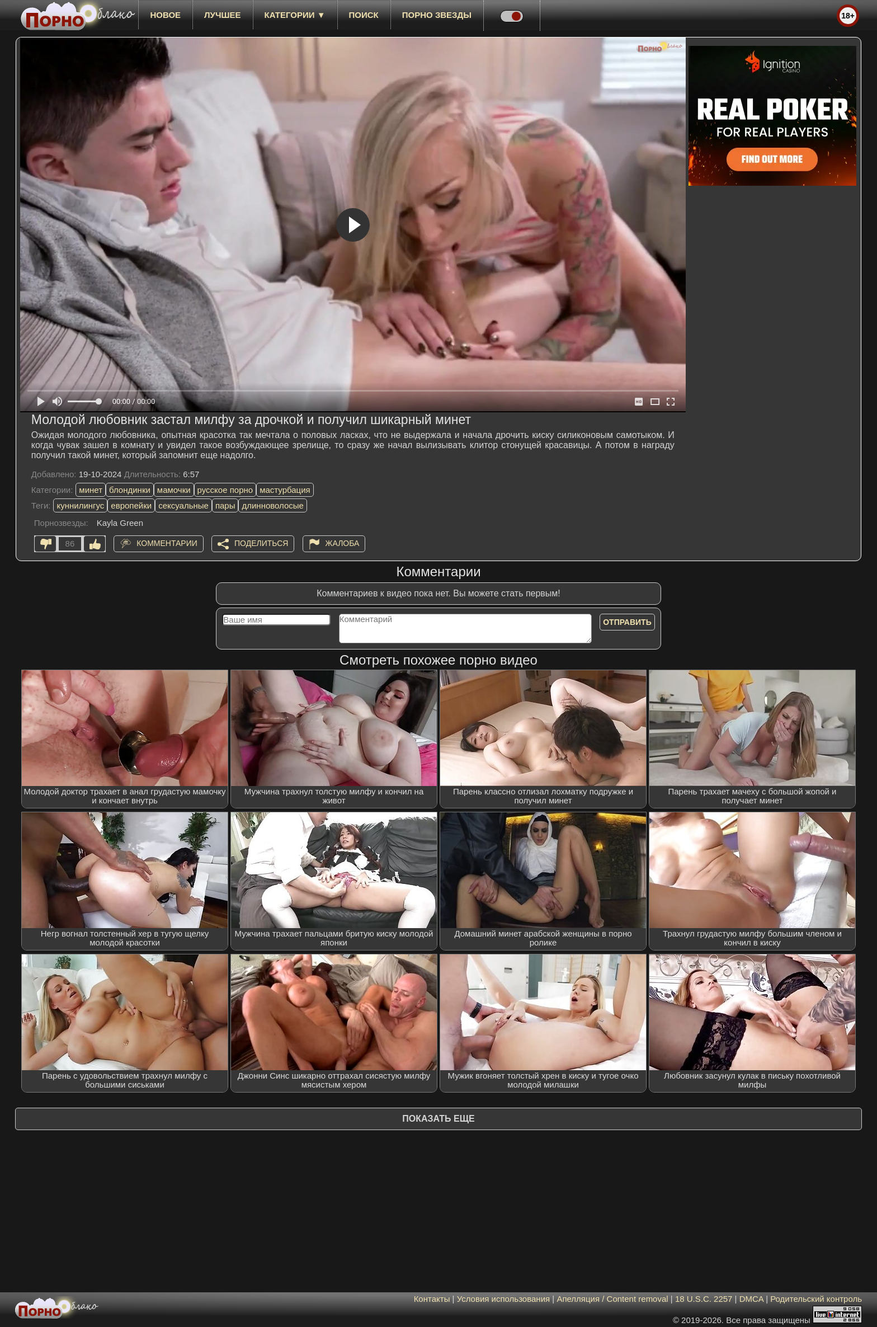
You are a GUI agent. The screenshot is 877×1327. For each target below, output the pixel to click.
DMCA (751, 1299)
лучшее (222, 15)
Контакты (432, 1299)
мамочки (174, 490)
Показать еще (438, 1118)
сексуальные (183, 505)
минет (90, 490)
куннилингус (80, 505)
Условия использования (503, 1299)
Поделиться (261, 543)
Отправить (627, 622)
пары (225, 505)
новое (165, 15)
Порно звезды (436, 15)
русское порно (225, 490)
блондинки (129, 490)
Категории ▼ (295, 15)
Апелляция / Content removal (612, 1299)
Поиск (364, 15)
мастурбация (285, 490)
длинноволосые (273, 505)
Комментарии (166, 543)
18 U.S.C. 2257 (704, 1299)
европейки (131, 505)
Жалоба (343, 543)
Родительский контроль (816, 1299)
